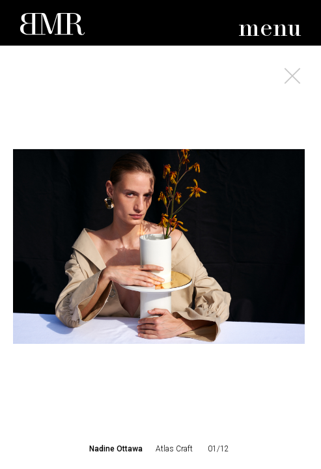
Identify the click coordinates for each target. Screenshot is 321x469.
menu (269, 29)
